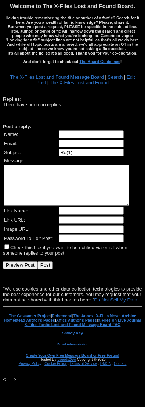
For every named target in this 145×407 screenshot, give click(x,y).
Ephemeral (62, 323)
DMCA (105, 371)
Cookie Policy (55, 371)
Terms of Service (83, 371)
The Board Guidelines (99, 61)
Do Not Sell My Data (115, 307)
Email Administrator (72, 352)
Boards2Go (66, 367)
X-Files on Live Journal (119, 328)
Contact (120, 371)
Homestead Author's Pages (29, 328)
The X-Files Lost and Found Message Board (57, 77)
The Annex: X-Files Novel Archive (104, 323)
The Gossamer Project (30, 323)
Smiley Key (72, 340)
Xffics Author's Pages (76, 328)
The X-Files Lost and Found (79, 82)
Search (115, 77)
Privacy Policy (30, 371)
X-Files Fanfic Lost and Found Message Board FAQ (73, 332)
